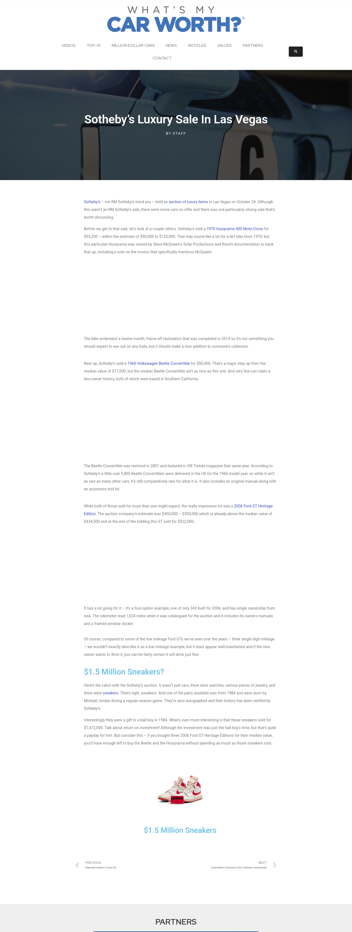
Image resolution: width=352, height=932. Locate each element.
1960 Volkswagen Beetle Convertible (159, 299)
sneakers (110, 501)
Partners (253, 45)
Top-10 (94, 45)
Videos (69, 45)
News (171, 45)
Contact (162, 58)
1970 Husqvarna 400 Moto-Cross (235, 229)
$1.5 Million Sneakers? (126, 480)
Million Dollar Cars (133, 45)
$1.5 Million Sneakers (180, 638)
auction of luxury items (188, 202)
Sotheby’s (92, 202)
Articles (197, 45)
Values (224, 45)
